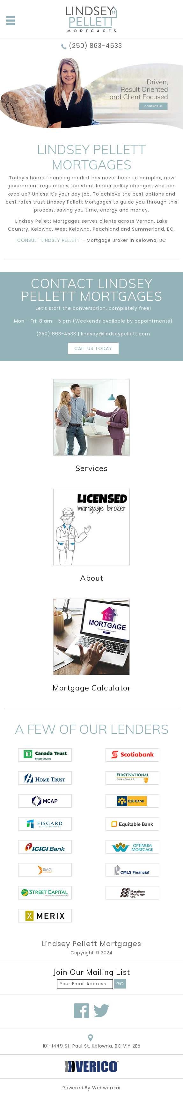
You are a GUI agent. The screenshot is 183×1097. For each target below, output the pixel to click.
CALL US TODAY (93, 348)
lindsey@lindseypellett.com (115, 334)
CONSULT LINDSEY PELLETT (49, 240)
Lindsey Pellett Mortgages (91, 944)
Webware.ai (106, 1088)
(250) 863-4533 (95, 45)
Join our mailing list (91, 972)
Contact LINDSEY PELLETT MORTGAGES (91, 289)
